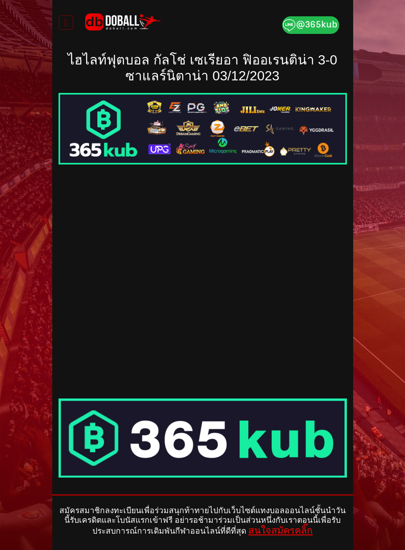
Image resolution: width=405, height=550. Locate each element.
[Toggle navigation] (66, 22)
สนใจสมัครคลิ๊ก (280, 530)
